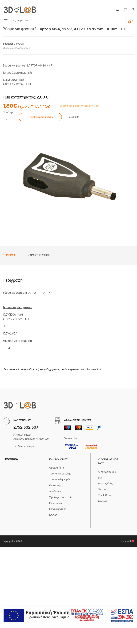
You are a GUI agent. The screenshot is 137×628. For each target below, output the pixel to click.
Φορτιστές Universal (13, 43)
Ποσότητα (8, 112)
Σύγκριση (74, 116)
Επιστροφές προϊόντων (56, 488)
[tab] (10, 255)
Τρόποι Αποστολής (60, 473)
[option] (68, 179)
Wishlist (102, 501)
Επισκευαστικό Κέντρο (57, 512)
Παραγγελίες (105, 483)
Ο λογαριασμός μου (107, 474)
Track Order (105, 495)
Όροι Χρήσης (57, 467)
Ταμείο (102, 489)
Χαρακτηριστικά (39, 255)
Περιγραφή (10, 255)
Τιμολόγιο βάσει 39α (61, 497)
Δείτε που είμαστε (25, 446)
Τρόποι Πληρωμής (60, 479)
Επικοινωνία (56, 503)
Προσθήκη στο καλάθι (40, 117)
